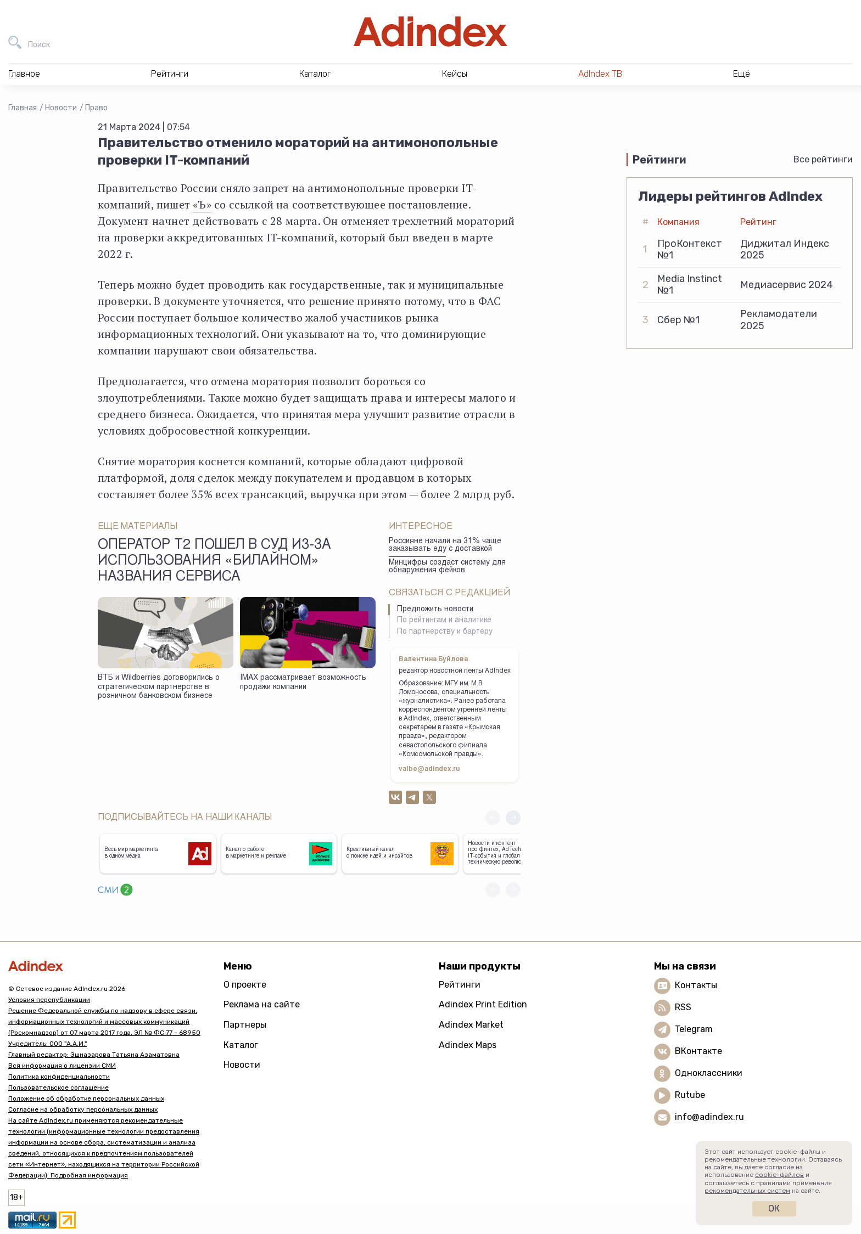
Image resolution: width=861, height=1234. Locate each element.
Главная (22, 107)
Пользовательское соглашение (58, 1087)
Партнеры (244, 1024)
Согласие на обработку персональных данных (83, 1109)
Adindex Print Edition (483, 1004)
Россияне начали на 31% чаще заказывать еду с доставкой (445, 546)
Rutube (690, 1095)
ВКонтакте (698, 1051)
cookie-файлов (779, 1175)
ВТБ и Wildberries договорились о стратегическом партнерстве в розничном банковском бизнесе (159, 687)
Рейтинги (459, 984)
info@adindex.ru (709, 1117)
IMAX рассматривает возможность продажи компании (303, 682)
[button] (513, 817)
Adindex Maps (467, 1045)
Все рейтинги (823, 159)
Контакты (696, 985)
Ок (774, 1208)
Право (96, 107)
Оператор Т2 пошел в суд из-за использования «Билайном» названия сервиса (214, 562)
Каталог (240, 1045)
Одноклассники (708, 1073)
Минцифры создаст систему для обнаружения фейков (447, 567)
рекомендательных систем (747, 1190)
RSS (683, 1007)
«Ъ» (202, 204)
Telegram (694, 1029)
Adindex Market (471, 1024)
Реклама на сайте (261, 1004)
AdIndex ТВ (600, 74)
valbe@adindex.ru (429, 769)
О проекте (244, 984)
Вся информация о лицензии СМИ (62, 1065)
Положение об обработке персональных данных (86, 1098)
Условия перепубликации (49, 1000)
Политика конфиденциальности (59, 1076)
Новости (61, 107)
